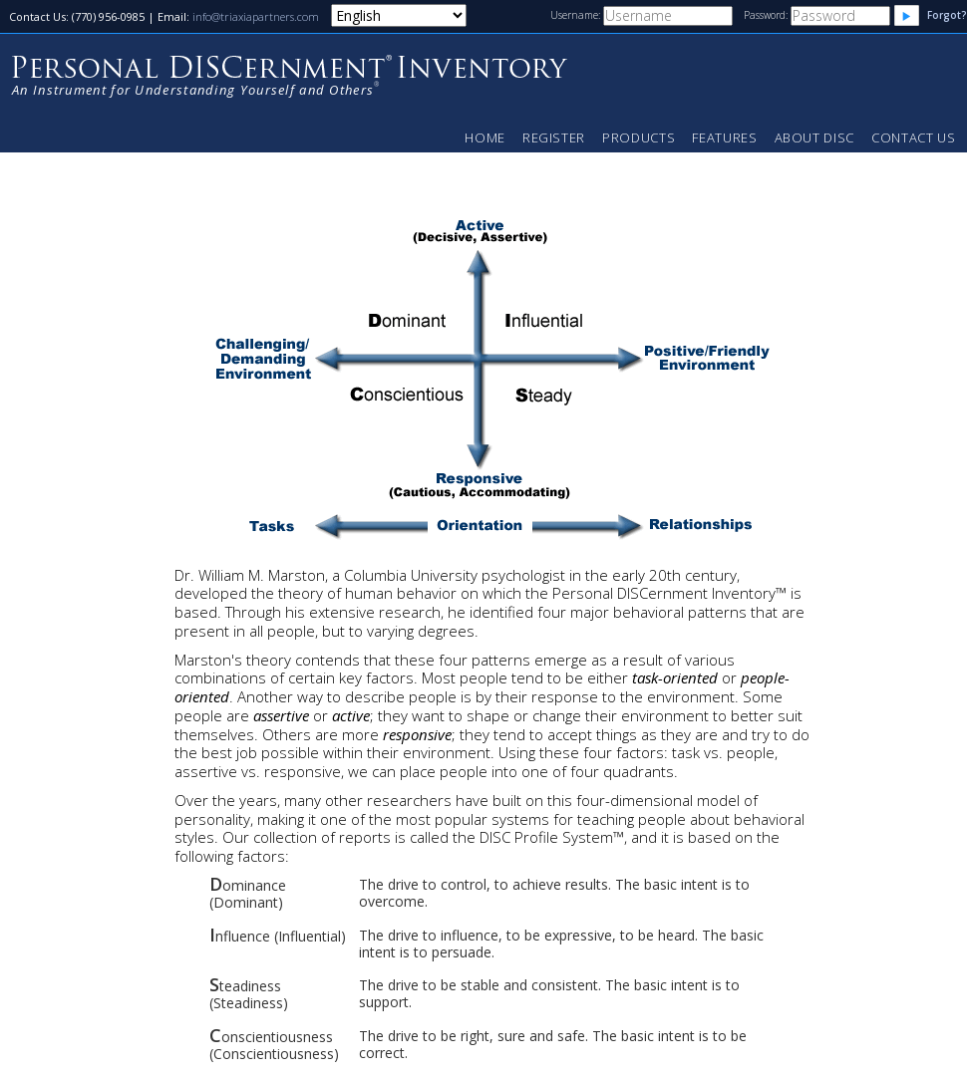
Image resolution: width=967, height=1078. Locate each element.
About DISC (815, 137)
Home (485, 137)
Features (724, 137)
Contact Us (913, 137)
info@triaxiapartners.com (255, 16)
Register (553, 137)
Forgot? (947, 15)
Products (638, 137)
